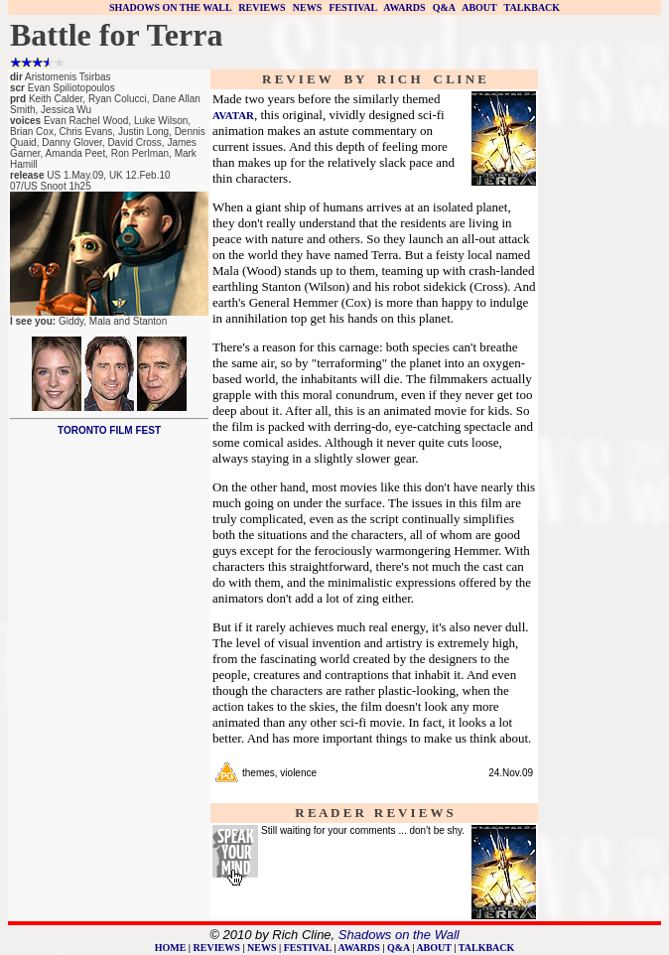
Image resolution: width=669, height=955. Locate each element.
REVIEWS (261, 7)
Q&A (444, 7)
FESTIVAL (352, 7)
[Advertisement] (599, 369)
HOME (171, 947)
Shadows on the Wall (399, 934)
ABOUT (479, 7)
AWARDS (404, 7)
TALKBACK (532, 7)
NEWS (307, 7)
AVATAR (233, 115)
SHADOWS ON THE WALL (170, 7)
